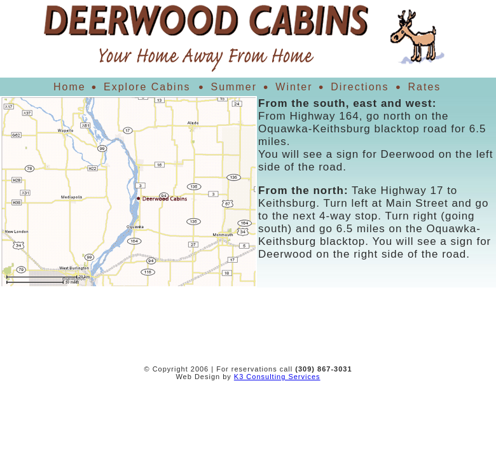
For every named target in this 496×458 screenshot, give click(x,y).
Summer (234, 86)
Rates (424, 86)
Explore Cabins (147, 86)
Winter (294, 86)
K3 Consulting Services (277, 376)
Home (70, 86)
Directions (360, 86)
